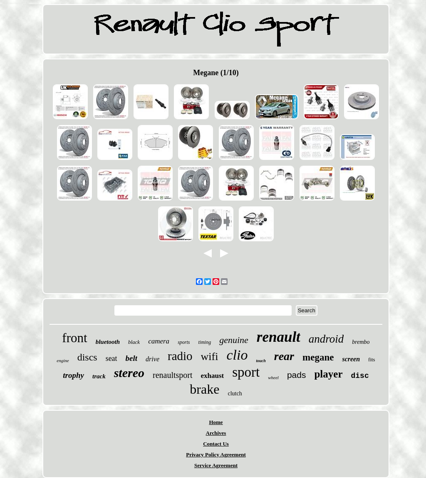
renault (278, 337)
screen (351, 359)
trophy (73, 375)
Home (216, 422)
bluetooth (108, 341)
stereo (129, 373)
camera (158, 341)
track (99, 376)
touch (260, 360)
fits (371, 359)
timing (204, 342)
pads (296, 375)
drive (152, 359)
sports (184, 342)
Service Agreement (216, 465)
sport (246, 372)
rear (284, 356)
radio (180, 356)
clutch (235, 393)
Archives (216, 433)
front (74, 338)
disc (360, 376)
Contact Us (216, 444)
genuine (233, 340)
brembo (360, 342)
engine (63, 360)
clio (237, 355)
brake (204, 389)
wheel (273, 377)
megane (318, 357)
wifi (209, 357)
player (328, 374)
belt (132, 358)
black (134, 342)
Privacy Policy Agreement (215, 454)
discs (87, 357)
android (326, 339)
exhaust (212, 376)
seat (111, 358)
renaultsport (173, 375)
